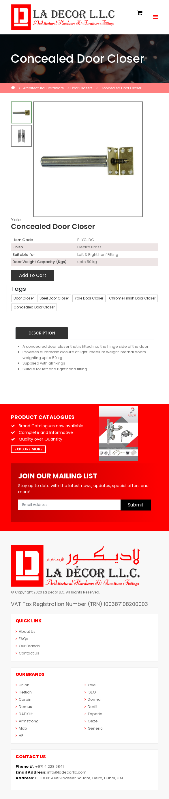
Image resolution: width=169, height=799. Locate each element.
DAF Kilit (24, 714)
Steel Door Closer (54, 298)
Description (42, 333)
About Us (25, 631)
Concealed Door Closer (120, 88)
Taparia (93, 714)
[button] (139, 13)
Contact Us (27, 653)
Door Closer (24, 298)
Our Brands (28, 646)
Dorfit (90, 706)
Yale (16, 220)
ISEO (90, 692)
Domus (24, 706)
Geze (91, 721)
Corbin (23, 699)
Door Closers (81, 88)
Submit (136, 505)
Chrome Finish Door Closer (132, 298)
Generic (93, 728)
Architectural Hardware (43, 88)
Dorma (92, 699)
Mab (21, 728)
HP (20, 735)
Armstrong (27, 721)
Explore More (28, 449)
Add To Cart (32, 275)
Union (22, 685)
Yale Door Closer (89, 298)
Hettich (24, 692)
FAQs (22, 638)
